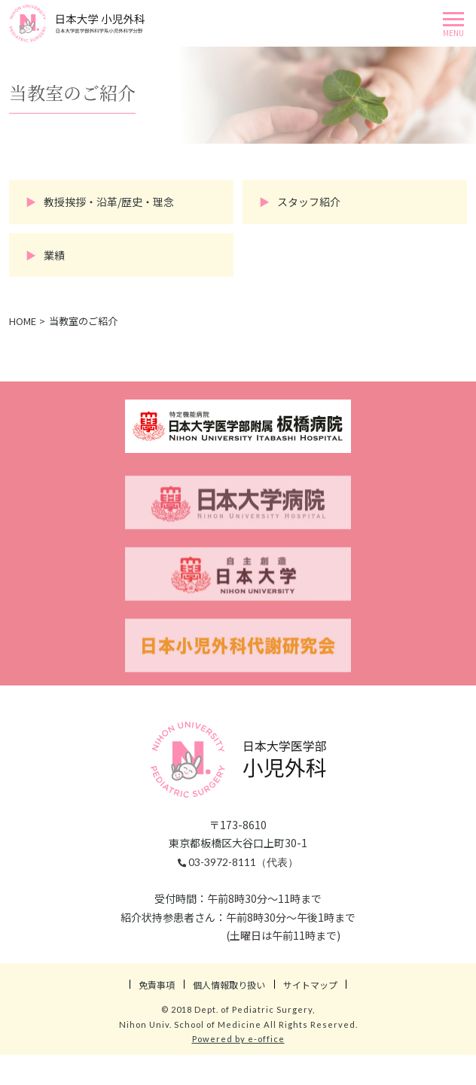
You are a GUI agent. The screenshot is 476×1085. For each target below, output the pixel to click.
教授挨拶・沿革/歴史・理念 (109, 201)
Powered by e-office (238, 1039)
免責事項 (157, 984)
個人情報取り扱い (229, 984)
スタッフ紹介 (308, 201)
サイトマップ (310, 984)
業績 (54, 255)
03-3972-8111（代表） (238, 862)
